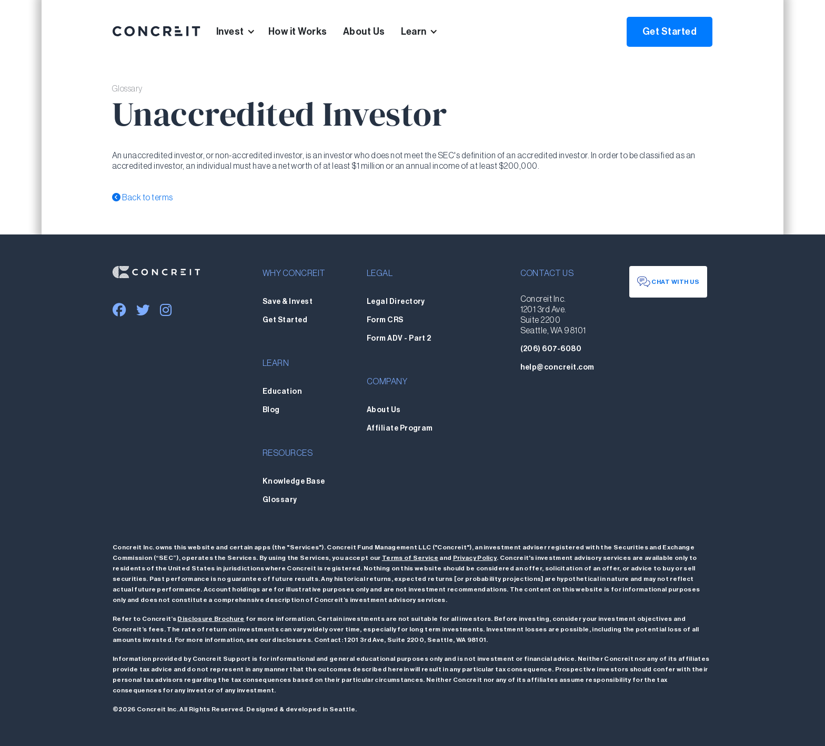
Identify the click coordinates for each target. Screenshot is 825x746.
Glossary (280, 500)
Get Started (669, 31)
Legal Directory (396, 301)
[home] (156, 31)
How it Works (297, 31)
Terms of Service (410, 558)
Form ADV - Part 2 (399, 338)
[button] (242, 31)
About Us (364, 31)
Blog (271, 410)
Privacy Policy (475, 558)
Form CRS (385, 320)
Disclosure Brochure (210, 619)
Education (282, 391)
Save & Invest (288, 301)
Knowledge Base (294, 481)
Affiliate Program (400, 428)
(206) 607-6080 (551, 349)
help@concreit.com (557, 367)
